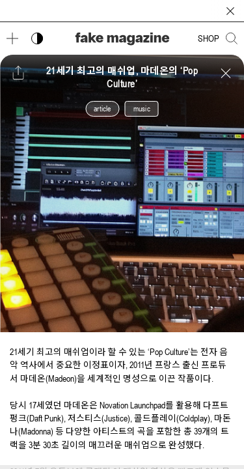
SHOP (208, 38)
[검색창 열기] (231, 38)
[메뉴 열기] (12, 38)
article (102, 108)
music (141, 108)
